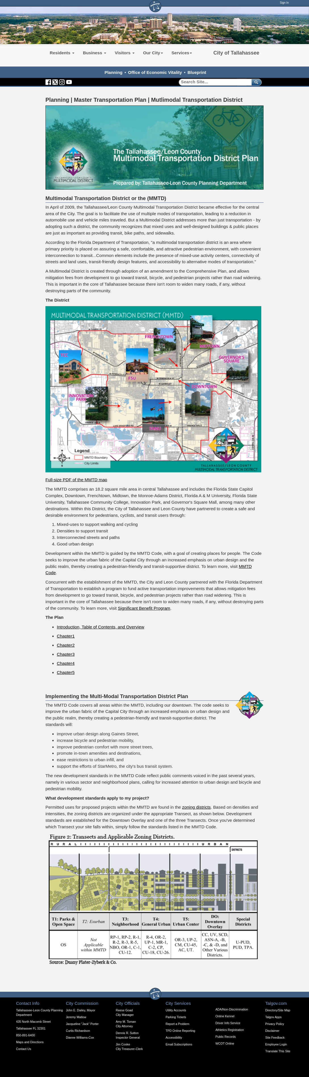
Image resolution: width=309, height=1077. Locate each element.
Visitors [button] (125, 52)
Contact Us (23, 1049)
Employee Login (276, 1044)
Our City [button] (153, 52)
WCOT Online (225, 1043)
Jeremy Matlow (76, 1017)
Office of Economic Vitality (155, 72)
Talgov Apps (273, 1017)
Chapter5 (66, 672)
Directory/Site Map (277, 1010)
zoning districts (196, 807)
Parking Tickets (176, 1017)
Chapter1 (66, 636)
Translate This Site (277, 1051)
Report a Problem (177, 1024)
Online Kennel (225, 1016)
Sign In (284, 2)
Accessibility (174, 1037)
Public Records (226, 1036)
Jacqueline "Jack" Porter (82, 1024)
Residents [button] (62, 52)
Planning (113, 72)
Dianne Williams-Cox (80, 1037)
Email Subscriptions (179, 1044)
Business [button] (94, 52)
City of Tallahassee (236, 53)
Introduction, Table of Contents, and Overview (100, 626)
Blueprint (196, 72)
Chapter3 (66, 654)
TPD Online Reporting (180, 1030)
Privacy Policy (274, 1024)
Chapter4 (66, 663)
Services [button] (182, 52)
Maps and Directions (30, 1042)
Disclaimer (272, 1030)
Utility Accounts (176, 1010)
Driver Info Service (228, 1023)
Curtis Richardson (78, 1030)
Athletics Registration (230, 1030)
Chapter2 (66, 645)
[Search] (213, 82)
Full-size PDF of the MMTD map (76, 479)
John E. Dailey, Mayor (80, 1010)
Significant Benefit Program (144, 608)
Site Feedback (275, 1037)
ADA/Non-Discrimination (232, 1009)
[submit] (255, 82)
